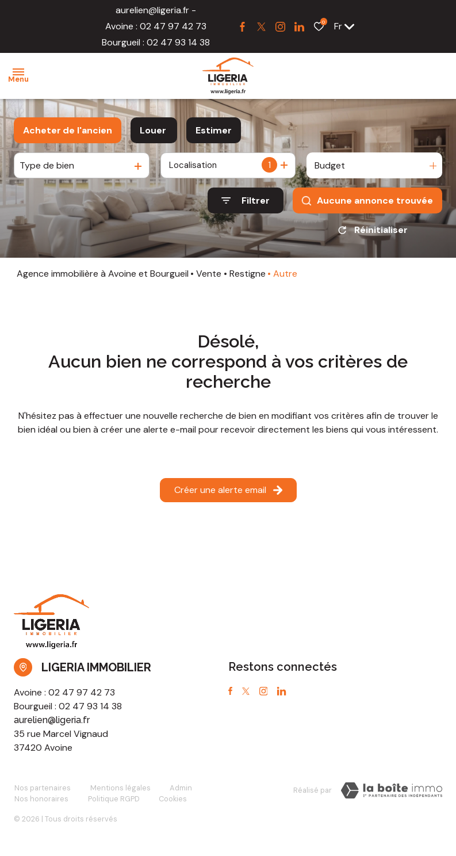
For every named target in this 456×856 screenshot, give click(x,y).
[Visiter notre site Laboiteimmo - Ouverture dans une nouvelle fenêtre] (391, 794)
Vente (208, 278)
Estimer (214, 130)
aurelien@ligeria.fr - (156, 10)
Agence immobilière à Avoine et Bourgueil (103, 278)
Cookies (170, 803)
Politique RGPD (112, 803)
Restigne (247, 278)
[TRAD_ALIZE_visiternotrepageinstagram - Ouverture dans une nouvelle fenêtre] (280, 27)
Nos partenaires (42, 792)
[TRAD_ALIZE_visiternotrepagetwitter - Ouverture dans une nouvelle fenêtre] (261, 27)
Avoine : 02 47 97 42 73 (155, 26)
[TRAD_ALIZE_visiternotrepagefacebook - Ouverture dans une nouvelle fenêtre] (242, 27)
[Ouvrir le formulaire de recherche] (245, 200)
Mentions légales (119, 792)
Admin (178, 792)
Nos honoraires (41, 803)
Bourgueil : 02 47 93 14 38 (156, 42)
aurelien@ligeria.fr (52, 724)
